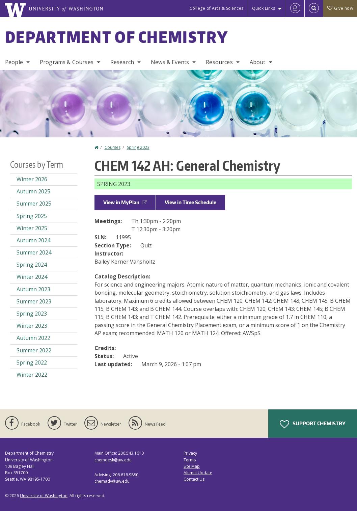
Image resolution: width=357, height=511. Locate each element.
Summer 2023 (34, 301)
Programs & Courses (66, 62)
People (14, 62)
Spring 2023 (138, 147)
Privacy (190, 453)
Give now (340, 8)
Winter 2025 (32, 228)
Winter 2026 (32, 179)
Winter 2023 (32, 325)
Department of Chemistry (116, 37)
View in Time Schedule (190, 202)
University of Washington (43, 496)
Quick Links (263, 8)
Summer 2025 (34, 203)
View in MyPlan (125, 202)
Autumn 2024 (33, 240)
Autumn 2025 (33, 191)
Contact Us (194, 479)
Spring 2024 (32, 264)
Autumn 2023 (33, 289)
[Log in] (295, 8)
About (258, 62)
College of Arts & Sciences (217, 8)
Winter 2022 (32, 374)
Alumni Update (198, 473)
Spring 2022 (32, 362)
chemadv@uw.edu (112, 481)
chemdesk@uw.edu (113, 460)
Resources (219, 62)
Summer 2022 (34, 350)
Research (122, 62)
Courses (112, 147)
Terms (190, 460)
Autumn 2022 (33, 338)
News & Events (170, 62)
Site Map (192, 466)
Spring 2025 (32, 216)
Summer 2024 (34, 252)
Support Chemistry (313, 424)
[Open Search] (314, 8)
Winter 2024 (32, 276)
